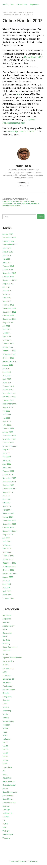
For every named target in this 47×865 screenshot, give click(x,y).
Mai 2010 (6, 375)
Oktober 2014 (8, 241)
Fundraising (7, 686)
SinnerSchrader (8, 15)
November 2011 (9, 312)
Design (5, 654)
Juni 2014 (7, 248)
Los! (41, 216)
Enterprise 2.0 (8, 679)
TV (4, 820)
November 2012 (9, 273)
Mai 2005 (6, 588)
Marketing (7, 711)
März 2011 (7, 340)
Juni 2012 (7, 291)
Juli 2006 (6, 538)
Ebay (5, 672)
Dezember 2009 (9, 393)
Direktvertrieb (8, 661)
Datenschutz (22, 4)
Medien (6, 718)
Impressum (34, 4)
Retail (5, 774)
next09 (5, 749)
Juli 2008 (6, 453)
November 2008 (9, 439)
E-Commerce (19, 12)
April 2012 (7, 298)
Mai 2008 (6, 460)
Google (6, 693)
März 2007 (7, 510)
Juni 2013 (7, 255)
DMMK (5, 665)
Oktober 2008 (8, 443)
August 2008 (8, 450)
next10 (5, 753)
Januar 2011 (8, 347)
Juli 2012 (6, 287)
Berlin (5, 636)
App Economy (8, 626)
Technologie (8, 813)
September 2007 (9, 489)
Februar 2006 (8, 556)
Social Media (8, 795)
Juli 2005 (6, 580)
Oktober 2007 (8, 485)
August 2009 (8, 407)
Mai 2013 (6, 259)
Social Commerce (10, 792)
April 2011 (7, 337)
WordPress (33, 861)
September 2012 (9, 280)
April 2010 (7, 379)
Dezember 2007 (9, 478)
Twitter (5, 824)
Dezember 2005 (9, 563)
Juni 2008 (7, 457)
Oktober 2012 (8, 276)
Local (5, 704)
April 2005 (7, 591)
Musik (5, 735)
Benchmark (7, 633)
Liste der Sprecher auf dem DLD (21, 131)
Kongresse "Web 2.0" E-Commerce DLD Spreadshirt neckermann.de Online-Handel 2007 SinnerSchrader (21, 203)
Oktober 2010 (8, 358)
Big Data (6, 640)
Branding (6, 643)
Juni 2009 (7, 414)
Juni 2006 (7, 542)
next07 (5, 742)
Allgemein (7, 619)
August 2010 (8, 365)
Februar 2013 (8, 266)
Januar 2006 (8, 559)
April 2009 (7, 421)
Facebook (7, 682)
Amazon (6, 622)
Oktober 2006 (8, 527)
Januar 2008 (8, 474)
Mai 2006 (6, 545)
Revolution (7, 778)
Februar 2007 (8, 513)
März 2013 (7, 262)
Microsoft (6, 725)
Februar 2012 (8, 305)
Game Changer (9, 689)
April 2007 (7, 506)
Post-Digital (7, 767)
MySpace (6, 739)
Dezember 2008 (9, 436)
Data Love (7, 651)
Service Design (9, 781)
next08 (5, 746)
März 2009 (7, 425)
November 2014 (9, 238)
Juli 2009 (6, 411)
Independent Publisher (18, 861)
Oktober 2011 (8, 315)
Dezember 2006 (9, 520)
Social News (8, 799)
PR (4, 771)
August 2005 (8, 577)
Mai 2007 (6, 503)
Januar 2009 (8, 432)
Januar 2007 (8, 517)
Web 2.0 (18, 15)
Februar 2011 (8, 344)
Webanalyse (8, 834)
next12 (5, 760)
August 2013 (8, 252)
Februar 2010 (8, 386)
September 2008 (9, 446)
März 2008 (7, 467)
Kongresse (29, 12)
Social (5, 788)
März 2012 (7, 301)
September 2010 (9, 361)
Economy (6, 675)
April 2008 (7, 464)
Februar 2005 (8, 598)
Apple (5, 629)
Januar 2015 (8, 234)
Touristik (6, 817)
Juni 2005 (7, 584)
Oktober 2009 (8, 400)
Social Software (9, 803)
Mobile (5, 728)
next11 (5, 757)
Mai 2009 (6, 418)
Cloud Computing (10, 647)
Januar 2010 (8, 390)
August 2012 (8, 284)
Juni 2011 (7, 329)
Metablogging (8, 721)
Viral (4, 827)
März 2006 (7, 552)
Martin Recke (7, 12)
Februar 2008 (8, 471)
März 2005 (7, 595)
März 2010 (7, 382)
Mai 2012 (6, 294)
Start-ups (6, 810)
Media (5, 714)
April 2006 (7, 549)
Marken (6, 707)
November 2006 (9, 524)
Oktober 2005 (8, 570)
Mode (5, 732)
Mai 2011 (6, 333)
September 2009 (9, 404)
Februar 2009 (8, 428)
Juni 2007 (7, 499)
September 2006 (9, 531)
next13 (5, 764)
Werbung (6, 838)
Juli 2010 (6, 368)
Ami (18, 94)
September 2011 (9, 319)
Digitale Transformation (12, 658)
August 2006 (8, 534)
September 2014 (9, 245)
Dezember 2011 (9, 308)
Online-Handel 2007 (33, 57)
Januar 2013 (8, 269)
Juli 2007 (6, 496)
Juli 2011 (6, 326)
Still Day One (8, 4)
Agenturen (7, 615)
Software (6, 806)
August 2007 (8, 492)
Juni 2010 (7, 372)
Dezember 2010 (9, 351)
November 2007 (9, 481)
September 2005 (9, 573)
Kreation (6, 700)
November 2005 (9, 566)
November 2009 (9, 397)
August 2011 (8, 322)
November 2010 (9, 354)
